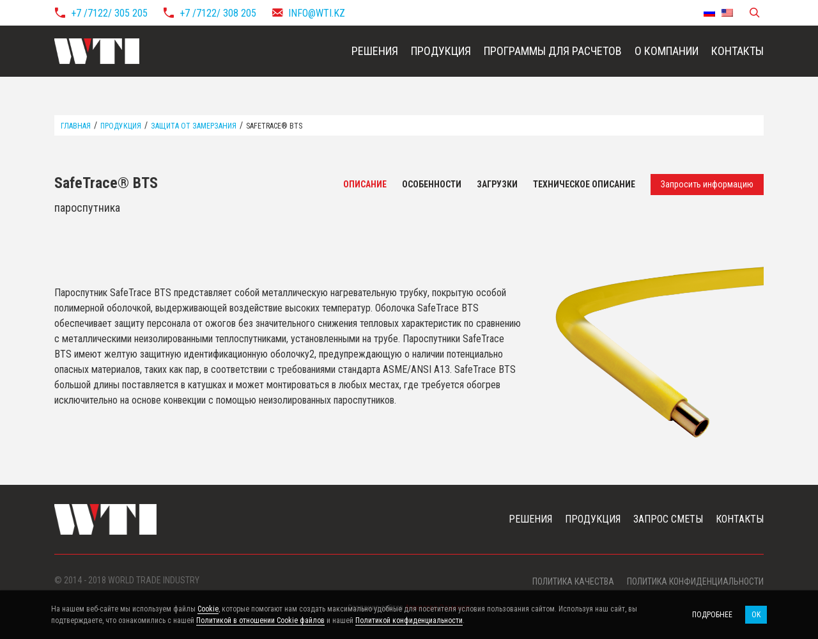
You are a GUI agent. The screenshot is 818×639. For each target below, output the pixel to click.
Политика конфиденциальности (695, 581)
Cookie (208, 608)
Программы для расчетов (553, 51)
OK (756, 614)
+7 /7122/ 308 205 (218, 13)
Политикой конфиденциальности (409, 620)
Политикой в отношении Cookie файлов (260, 620)
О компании (666, 51)
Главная (76, 126)
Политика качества (573, 581)
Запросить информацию (707, 184)
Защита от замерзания (193, 126)
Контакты (737, 51)
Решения (374, 51)
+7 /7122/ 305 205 (109, 13)
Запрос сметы (668, 519)
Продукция (441, 51)
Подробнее (712, 614)
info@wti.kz (316, 13)
